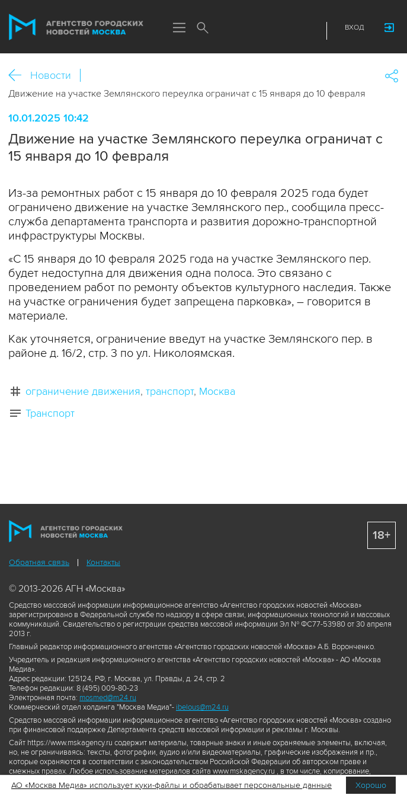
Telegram (294, 31)
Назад (19, 76)
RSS (308, 31)
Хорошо (370, 785)
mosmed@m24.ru (107, 698)
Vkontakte (279, 31)
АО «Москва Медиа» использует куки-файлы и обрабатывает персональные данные (171, 785)
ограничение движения (82, 391)
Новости (50, 75)
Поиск (203, 28)
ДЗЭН (263, 31)
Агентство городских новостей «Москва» (76, 27)
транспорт (170, 391)
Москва (217, 391)
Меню (179, 28)
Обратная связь (39, 562)
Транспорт (50, 413)
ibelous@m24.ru (202, 707)
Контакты (103, 562)
